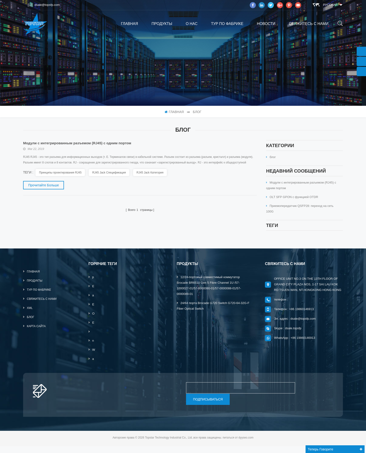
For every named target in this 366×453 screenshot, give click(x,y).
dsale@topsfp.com (44, 5)
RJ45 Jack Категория (150, 172)
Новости (266, 24)
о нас (191, 24)
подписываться (208, 406)
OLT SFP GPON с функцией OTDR (292, 201)
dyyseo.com (246, 444)
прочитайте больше (43, 185)
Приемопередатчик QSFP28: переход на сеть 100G (300, 213)
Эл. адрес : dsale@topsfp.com (295, 325)
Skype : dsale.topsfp (287, 335)
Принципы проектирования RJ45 (60, 172)
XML (30, 315)
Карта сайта (36, 333)
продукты (161, 24)
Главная (129, 24)
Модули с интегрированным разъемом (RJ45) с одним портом (301, 190)
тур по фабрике (227, 24)
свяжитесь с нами (308, 24)
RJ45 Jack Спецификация (109, 172)
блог (271, 159)
